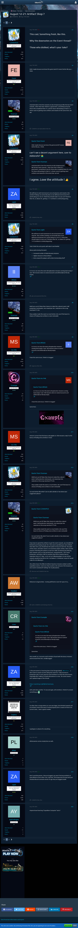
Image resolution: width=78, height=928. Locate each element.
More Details (68, 925)
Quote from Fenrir (38, 141)
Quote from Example (39, 617)
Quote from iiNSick (38, 343)
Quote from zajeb (37, 230)
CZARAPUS (15, 16)
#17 (72, 702)
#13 (72, 503)
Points (6, 54)
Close (74, 925)
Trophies (7, 56)
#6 (72, 224)
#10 (72, 372)
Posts (6, 58)
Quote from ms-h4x (38, 378)
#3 (72, 101)
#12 (72, 467)
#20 (72, 806)
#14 (72, 578)
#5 (72, 189)
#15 (72, 611)
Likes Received (8, 52)
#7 (72, 267)
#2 (72, 65)
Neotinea (66, 670)
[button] (2, 2)
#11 (72, 432)
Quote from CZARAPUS (40, 509)
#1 (72, 30)
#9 (72, 337)
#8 (72, 302)
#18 (72, 737)
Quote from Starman (39, 162)
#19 (72, 772)
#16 (72, 667)
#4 (72, 135)
